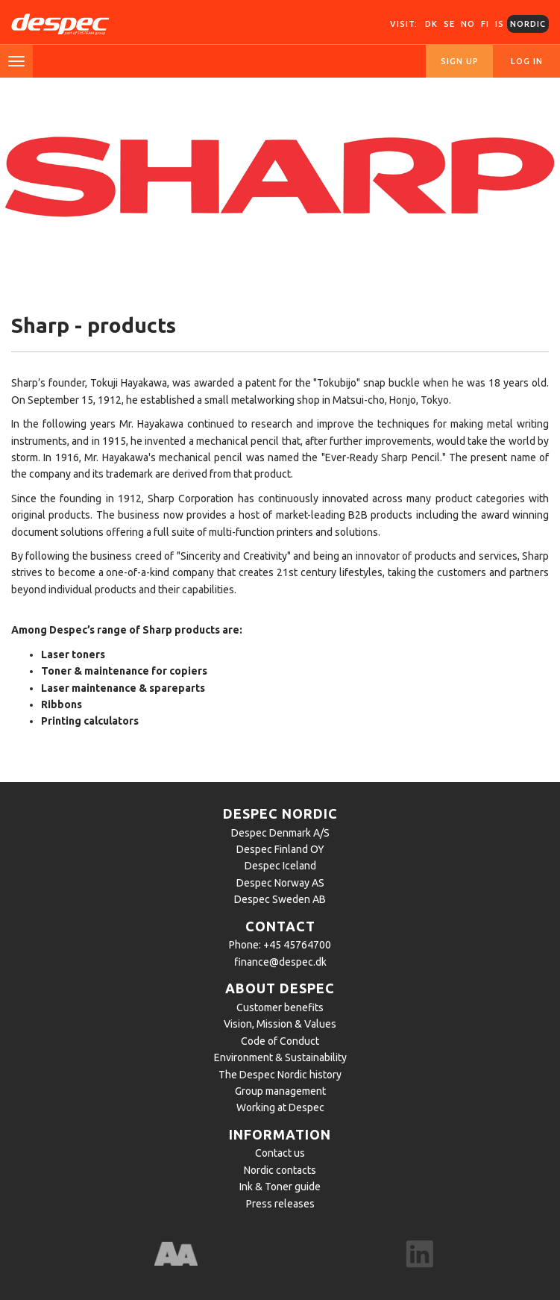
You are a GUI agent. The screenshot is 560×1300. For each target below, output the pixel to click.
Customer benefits (280, 1007)
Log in (527, 61)
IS (499, 23)
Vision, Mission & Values (280, 1024)
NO (468, 23)
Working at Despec (280, 1107)
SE (449, 23)
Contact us (280, 1153)
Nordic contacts (280, 1170)
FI (485, 23)
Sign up (460, 61)
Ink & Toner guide (280, 1187)
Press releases (280, 1204)
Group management (280, 1091)
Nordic (528, 23)
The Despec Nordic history (280, 1075)
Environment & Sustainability (280, 1057)
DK (431, 23)
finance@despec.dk (280, 962)
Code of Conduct (280, 1041)
